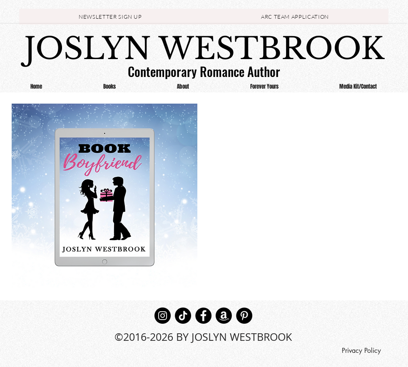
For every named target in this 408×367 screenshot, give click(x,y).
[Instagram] (162, 315)
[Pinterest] (244, 315)
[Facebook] (203, 315)
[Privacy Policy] (361, 351)
